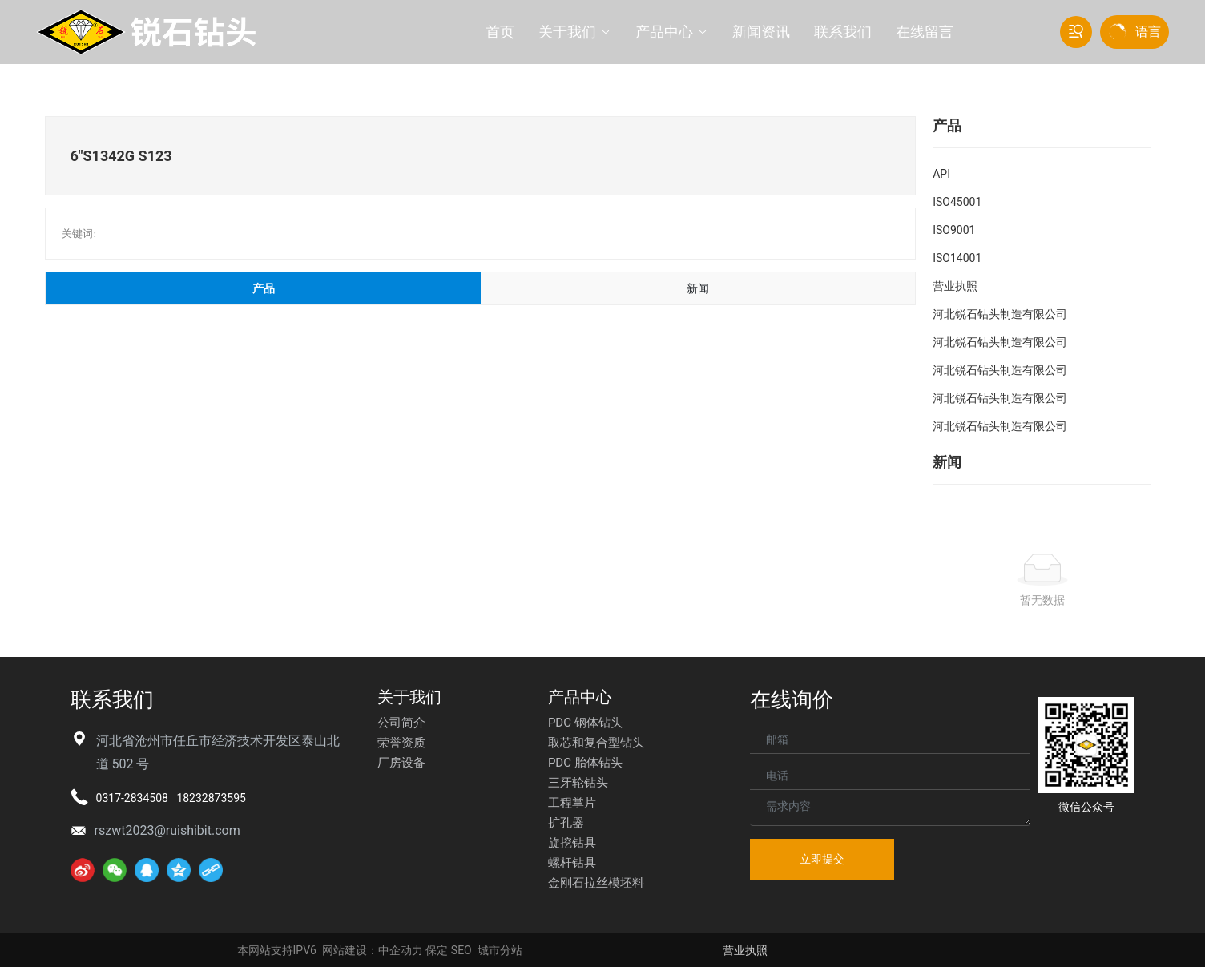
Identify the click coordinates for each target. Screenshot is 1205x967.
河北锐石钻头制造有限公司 (1000, 314)
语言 (1148, 31)
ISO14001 (957, 258)
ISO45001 (957, 201)
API (941, 173)
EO (464, 950)
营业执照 (955, 286)
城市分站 (500, 950)
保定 (436, 950)
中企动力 (400, 950)
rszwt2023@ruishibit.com (167, 830)
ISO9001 (954, 230)
